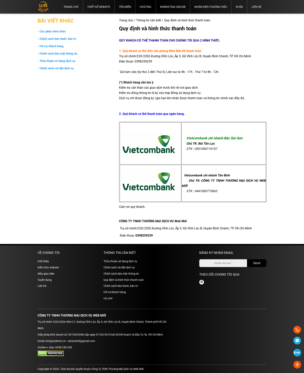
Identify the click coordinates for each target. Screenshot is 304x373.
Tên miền (125, 6)
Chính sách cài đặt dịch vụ (119, 267)
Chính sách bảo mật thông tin (121, 273)
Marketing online (173, 6)
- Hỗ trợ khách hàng (51, 46)
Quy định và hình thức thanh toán (124, 279)
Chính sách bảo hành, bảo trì (121, 285)
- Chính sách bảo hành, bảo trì (57, 39)
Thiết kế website (98, 6)
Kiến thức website (48, 267)
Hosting (145, 6)
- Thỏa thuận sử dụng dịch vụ (56, 61)
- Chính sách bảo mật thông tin (57, 53)
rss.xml (108, 298)
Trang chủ (71, 6)
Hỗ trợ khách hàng (115, 292)
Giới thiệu (43, 261)
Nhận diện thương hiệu (210, 6)
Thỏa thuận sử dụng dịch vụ (120, 261)
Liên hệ (256, 6)
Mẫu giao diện (46, 273)
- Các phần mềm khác (52, 31)
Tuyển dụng (45, 279)
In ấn (239, 6)
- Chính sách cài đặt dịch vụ (56, 68)
